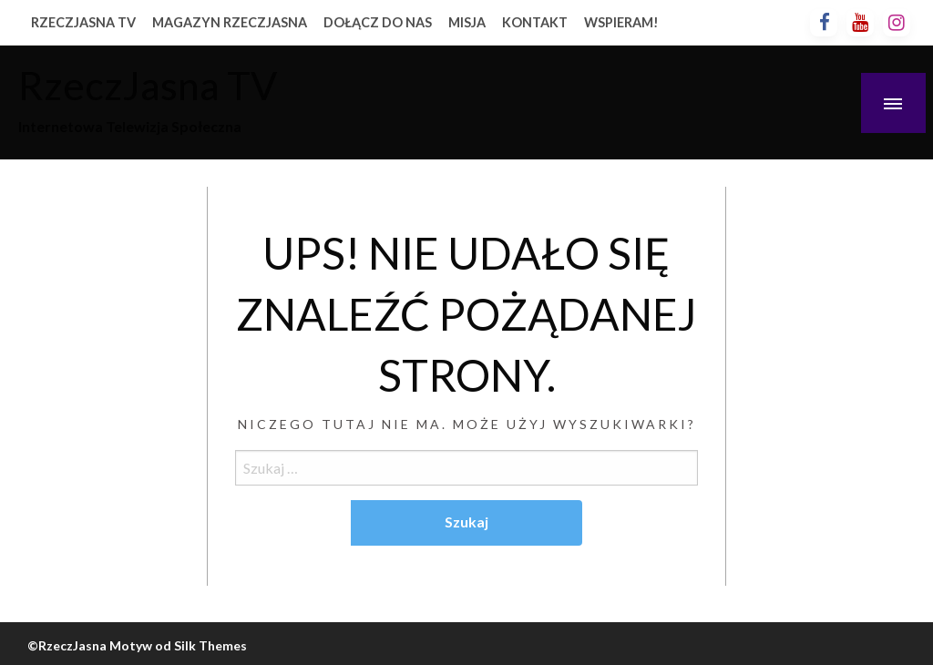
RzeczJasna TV (147, 84)
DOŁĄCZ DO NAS (377, 22)
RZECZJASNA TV (83, 22)
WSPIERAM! (621, 22)
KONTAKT (535, 22)
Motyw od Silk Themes (178, 645)
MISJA (467, 22)
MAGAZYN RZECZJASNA (229, 22)
